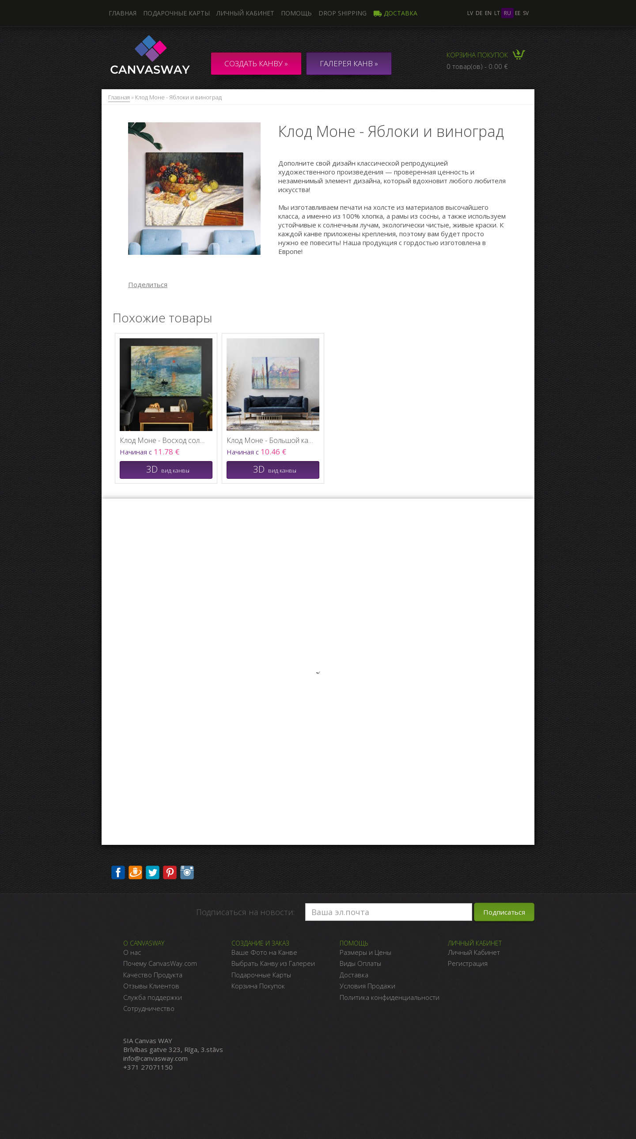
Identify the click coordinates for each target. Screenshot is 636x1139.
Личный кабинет (245, 13)
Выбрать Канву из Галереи (273, 963)
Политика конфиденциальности (389, 997)
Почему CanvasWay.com (160, 963)
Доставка (395, 13)
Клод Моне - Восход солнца (164, 440)
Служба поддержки (152, 997)
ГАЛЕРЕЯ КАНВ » (349, 63)
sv (526, 13)
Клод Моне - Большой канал (271, 440)
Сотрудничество (148, 1008)
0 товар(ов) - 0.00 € (477, 66)
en (488, 13)
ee (517, 13)
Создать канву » (256, 63)
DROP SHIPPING (342, 13)
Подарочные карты (176, 13)
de (479, 13)
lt (497, 13)
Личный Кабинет (474, 952)
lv (470, 13)
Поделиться (147, 284)
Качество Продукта (152, 974)
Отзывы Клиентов (151, 985)
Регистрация (468, 963)
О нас (132, 952)
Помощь (296, 13)
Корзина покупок (477, 54)
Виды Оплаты (360, 963)
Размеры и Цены (365, 952)
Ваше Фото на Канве (264, 952)
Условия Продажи (367, 985)
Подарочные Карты (261, 974)
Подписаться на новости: (245, 912)
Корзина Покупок (258, 985)
